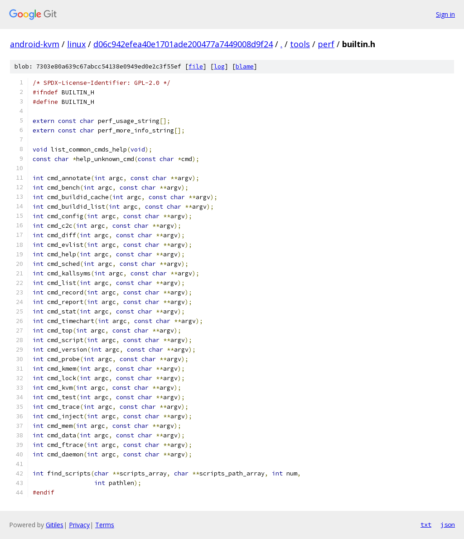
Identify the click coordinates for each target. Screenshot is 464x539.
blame (245, 66)
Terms (104, 524)
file (195, 66)
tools (300, 44)
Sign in (445, 14)
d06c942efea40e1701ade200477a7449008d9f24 (183, 44)
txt (425, 524)
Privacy (79, 524)
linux (76, 44)
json (447, 524)
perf (326, 44)
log (219, 66)
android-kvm (34, 44)
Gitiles (54, 524)
